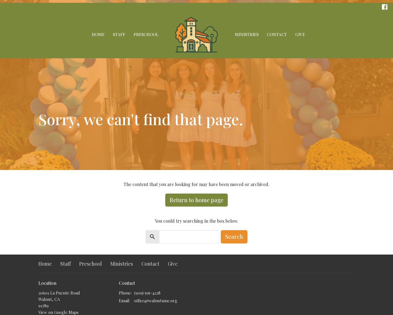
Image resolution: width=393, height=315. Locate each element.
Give (300, 34)
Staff (119, 34)
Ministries (247, 34)
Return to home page (196, 200)
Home (98, 34)
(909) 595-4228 (147, 293)
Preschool (146, 34)
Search (234, 236)
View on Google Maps (58, 312)
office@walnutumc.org (155, 300)
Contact (277, 34)
